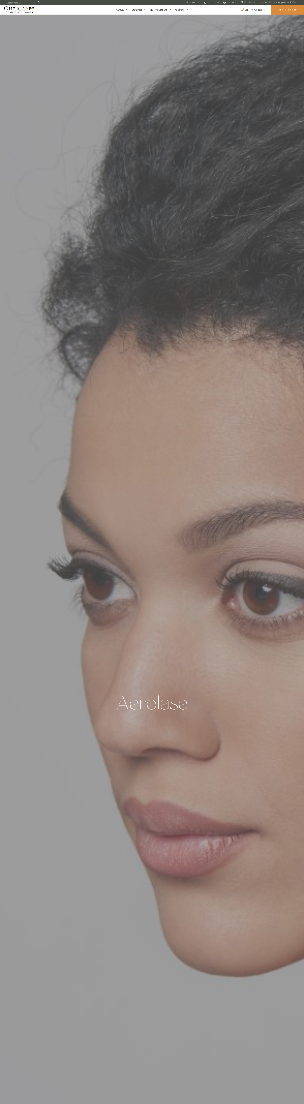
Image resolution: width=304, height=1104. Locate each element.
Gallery (181, 10)
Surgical (139, 10)
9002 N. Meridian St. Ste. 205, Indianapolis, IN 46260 (268, 2)
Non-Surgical (160, 10)
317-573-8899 (253, 10)
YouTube (229, 2)
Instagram (211, 2)
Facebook (193, 2)
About (122, 10)
